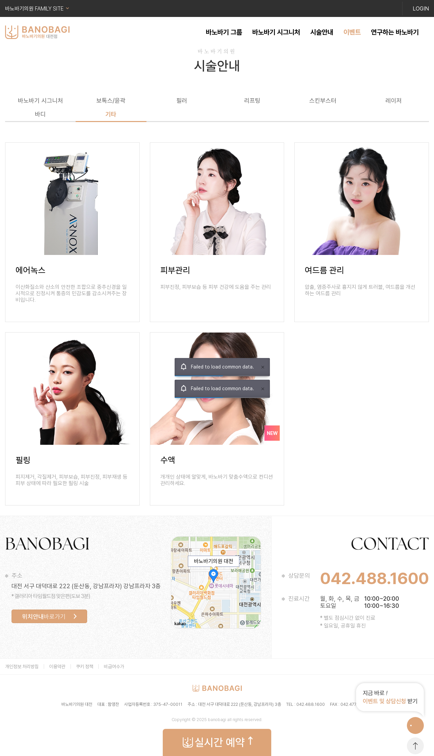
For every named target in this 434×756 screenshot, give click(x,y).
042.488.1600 (374, 578)
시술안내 (321, 32)
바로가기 (43, 616)
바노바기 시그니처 (276, 32)
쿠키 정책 (84, 666)
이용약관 (57, 666)
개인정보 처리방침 (22, 666)
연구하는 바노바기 (395, 32)
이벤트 (352, 32)
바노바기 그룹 (224, 32)
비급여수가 (114, 666)
